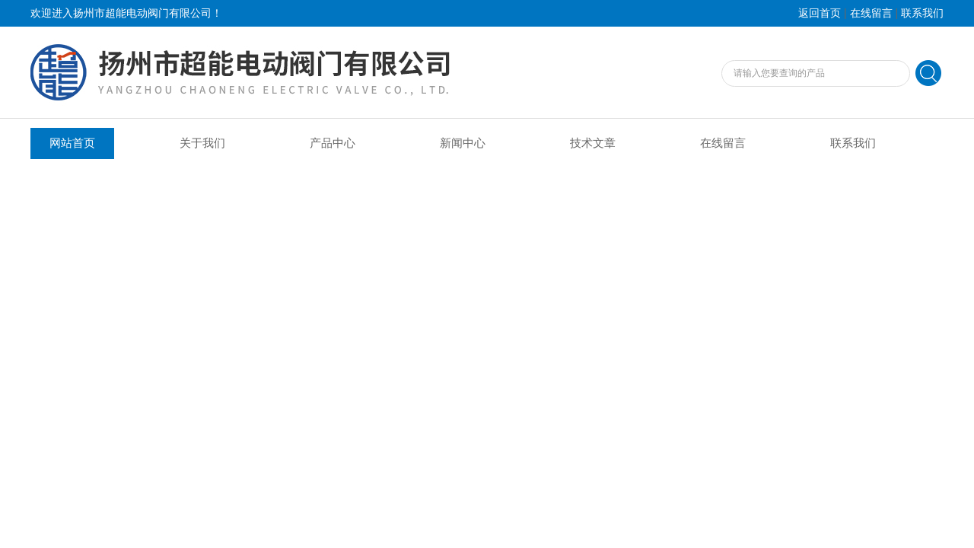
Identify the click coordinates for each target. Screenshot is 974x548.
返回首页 (819, 13)
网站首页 (72, 143)
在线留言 (871, 13)
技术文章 (593, 143)
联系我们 (922, 13)
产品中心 (332, 143)
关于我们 (202, 143)
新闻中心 (462, 143)
